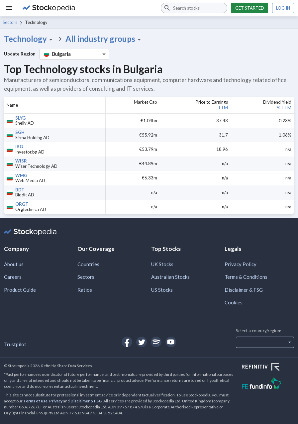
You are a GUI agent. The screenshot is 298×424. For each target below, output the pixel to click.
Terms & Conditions (246, 277)
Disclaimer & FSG (244, 290)
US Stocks (162, 290)
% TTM (284, 107)
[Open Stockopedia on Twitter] (141, 342)
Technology (29, 39)
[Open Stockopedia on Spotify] (156, 342)
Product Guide (20, 290)
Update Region (20, 53)
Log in (283, 8)
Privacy (55, 400)
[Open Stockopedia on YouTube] (170, 342)
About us (14, 264)
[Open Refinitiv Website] (268, 367)
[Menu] (9, 8)
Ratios (84, 290)
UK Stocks (162, 264)
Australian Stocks (170, 277)
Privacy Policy (240, 264)
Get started (249, 8)
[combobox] (194, 8)
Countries (88, 264)
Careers (13, 277)
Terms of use (35, 400)
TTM (223, 107)
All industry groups (104, 39)
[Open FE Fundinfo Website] (268, 384)
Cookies (234, 302)
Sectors (10, 22)
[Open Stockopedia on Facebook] (127, 342)
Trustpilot (15, 344)
